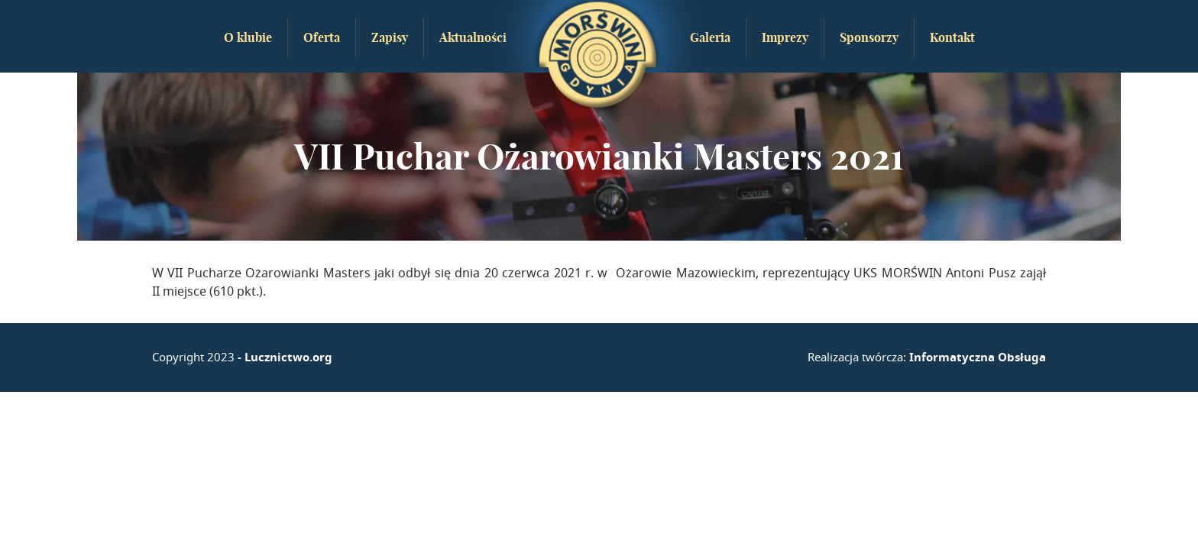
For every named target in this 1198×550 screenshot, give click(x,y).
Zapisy (389, 37)
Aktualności (473, 37)
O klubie (248, 37)
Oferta (321, 37)
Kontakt (952, 37)
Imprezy (785, 37)
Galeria (710, 37)
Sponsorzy (869, 37)
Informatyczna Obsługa (977, 357)
